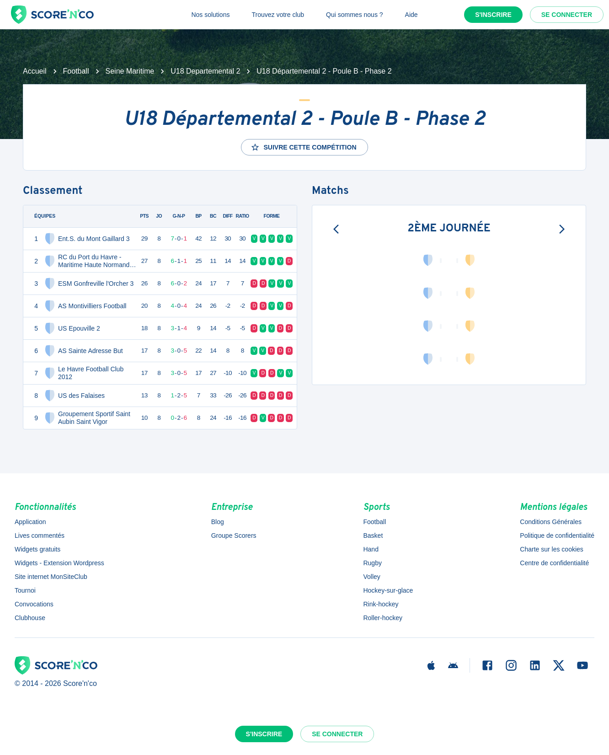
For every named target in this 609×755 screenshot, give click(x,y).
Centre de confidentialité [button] (554, 563)
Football (76, 71)
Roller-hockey (382, 617)
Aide (411, 14)
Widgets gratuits (37, 549)
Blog (217, 521)
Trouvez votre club (277, 14)
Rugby (372, 563)
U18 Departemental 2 (205, 71)
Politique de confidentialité (557, 535)
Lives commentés (39, 535)
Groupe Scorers (233, 535)
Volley (371, 576)
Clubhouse (30, 617)
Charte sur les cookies (551, 549)
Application (30, 521)
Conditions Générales (551, 521)
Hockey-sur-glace (388, 590)
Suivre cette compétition (303, 147)
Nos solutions (210, 14)
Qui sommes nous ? (354, 14)
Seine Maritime (130, 71)
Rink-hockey (380, 604)
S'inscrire (493, 14)
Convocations (34, 604)
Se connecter (566, 14)
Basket (373, 535)
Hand (370, 549)
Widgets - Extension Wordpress (59, 563)
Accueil (35, 71)
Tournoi (25, 590)
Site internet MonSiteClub (51, 576)
